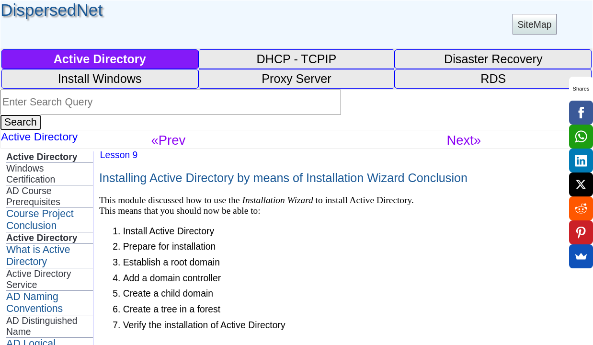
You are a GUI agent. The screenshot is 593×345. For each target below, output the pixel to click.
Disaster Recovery (493, 59)
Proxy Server (296, 78)
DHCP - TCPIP (297, 59)
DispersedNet (51, 9)
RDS (493, 78)
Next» (464, 140)
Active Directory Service (38, 279)
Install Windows (100, 78)
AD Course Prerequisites (33, 196)
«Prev (168, 140)
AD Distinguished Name (42, 326)
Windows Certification (30, 173)
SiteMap (534, 24)
